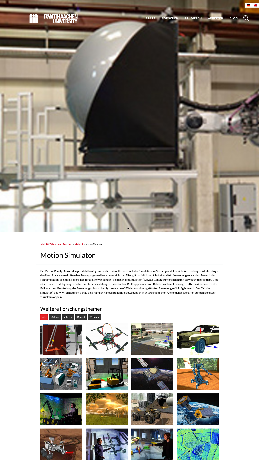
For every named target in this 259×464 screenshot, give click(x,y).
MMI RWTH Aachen (51, 244)
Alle (44, 317)
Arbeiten (215, 18)
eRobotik (78, 244)
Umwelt (81, 317)
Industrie (68, 317)
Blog (234, 18)
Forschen (170, 18)
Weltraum (94, 317)
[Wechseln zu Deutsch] (248, 5)
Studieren (193, 18)
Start (151, 18)
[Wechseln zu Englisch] (255, 5)
